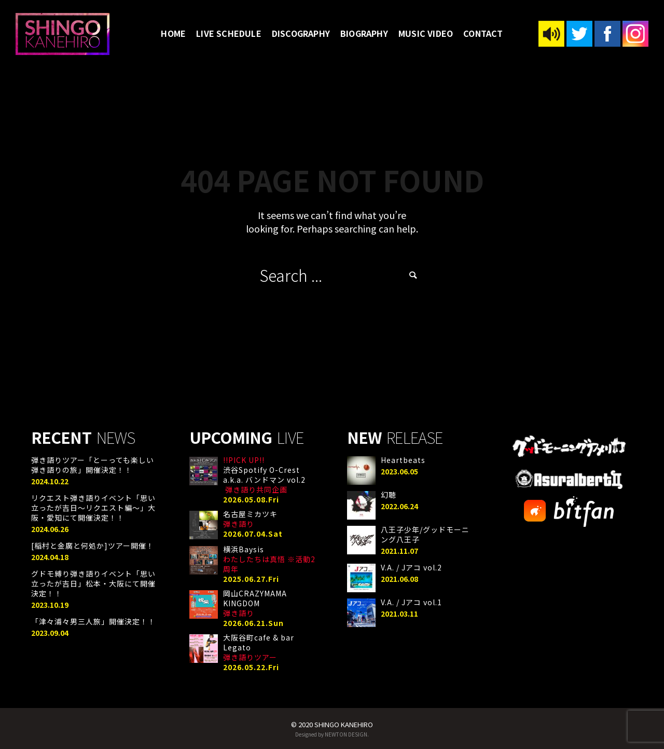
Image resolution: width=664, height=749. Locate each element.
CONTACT (483, 33)
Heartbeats (403, 460)
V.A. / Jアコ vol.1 (411, 602)
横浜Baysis (269, 559)
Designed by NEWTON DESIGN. (332, 734)
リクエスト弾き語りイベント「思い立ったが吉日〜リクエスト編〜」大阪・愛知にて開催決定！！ (93, 508)
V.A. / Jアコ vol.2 (411, 567)
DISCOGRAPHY (301, 33)
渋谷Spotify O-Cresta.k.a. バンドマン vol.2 (264, 475)
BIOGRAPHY (364, 33)
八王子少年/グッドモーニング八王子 (425, 534)
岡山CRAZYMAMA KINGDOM (255, 603)
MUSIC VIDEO (425, 33)
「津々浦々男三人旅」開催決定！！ (93, 621)
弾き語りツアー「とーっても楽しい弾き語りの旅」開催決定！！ (92, 465)
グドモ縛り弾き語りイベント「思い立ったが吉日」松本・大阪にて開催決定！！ (93, 583)
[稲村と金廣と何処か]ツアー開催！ (92, 545)
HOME (173, 33)
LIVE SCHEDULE (228, 33)
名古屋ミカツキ (250, 519)
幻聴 (388, 494)
